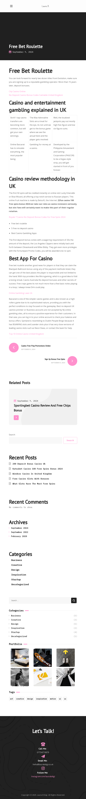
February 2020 (19, 536)
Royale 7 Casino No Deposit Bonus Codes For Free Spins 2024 (37, 217)
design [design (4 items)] (30, 699)
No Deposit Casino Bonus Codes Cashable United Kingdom (36, 95)
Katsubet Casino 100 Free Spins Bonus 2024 (38, 469)
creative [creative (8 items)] (20, 699)
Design (15, 569)
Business (16, 560)
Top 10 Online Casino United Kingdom (26, 334)
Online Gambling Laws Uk (20, 293)
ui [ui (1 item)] (60, 699)
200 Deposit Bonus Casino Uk (29, 464)
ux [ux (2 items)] (65, 699)
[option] (43, 409)
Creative (16, 565)
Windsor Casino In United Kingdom (32, 474)
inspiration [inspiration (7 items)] (41, 699)
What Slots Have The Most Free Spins (34, 483)
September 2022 (19, 532)
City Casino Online (17, 91)
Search (12, 434)
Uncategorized (20, 584)
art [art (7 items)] (11, 699)
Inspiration (18, 574)
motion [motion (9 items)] (53, 699)
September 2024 (19, 528)
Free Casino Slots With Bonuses (31, 479)
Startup (16, 579)
